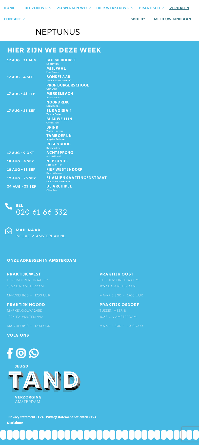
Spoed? (138, 19)
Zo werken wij (74, 8)
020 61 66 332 (41, 213)
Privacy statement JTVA (26, 417)
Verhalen (179, 8)
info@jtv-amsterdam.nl (40, 236)
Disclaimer (15, 422)
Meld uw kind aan (172, 19)
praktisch (151, 8)
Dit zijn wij (38, 8)
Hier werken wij (115, 8)
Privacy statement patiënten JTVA (71, 417)
